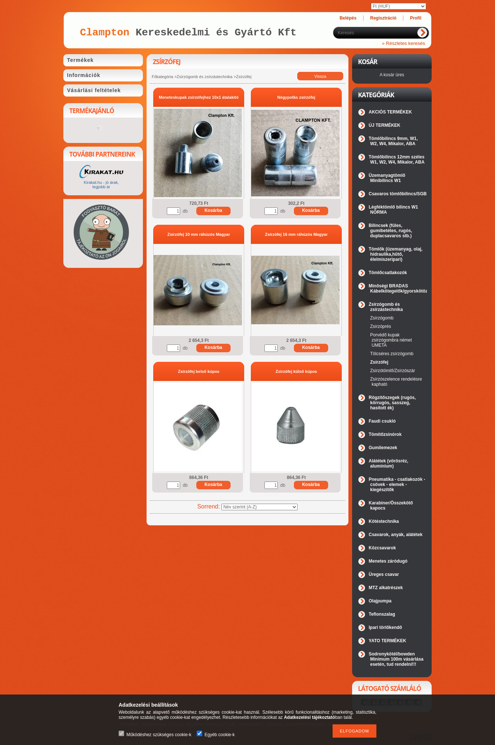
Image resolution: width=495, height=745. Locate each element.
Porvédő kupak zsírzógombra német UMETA (391, 340)
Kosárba (213, 210)
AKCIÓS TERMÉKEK (390, 112)
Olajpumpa (380, 601)
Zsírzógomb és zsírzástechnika (205, 76)
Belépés (348, 18)
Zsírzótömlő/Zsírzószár (392, 370)
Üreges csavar (384, 574)
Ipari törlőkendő (385, 627)
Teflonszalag (382, 614)
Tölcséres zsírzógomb (391, 353)
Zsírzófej (379, 362)
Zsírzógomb (381, 318)
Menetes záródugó (388, 561)
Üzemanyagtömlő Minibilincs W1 (387, 178)
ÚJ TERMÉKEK (384, 125)
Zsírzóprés (380, 326)
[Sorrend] (259, 507)
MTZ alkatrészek (386, 587)
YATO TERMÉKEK (387, 640)
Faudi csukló (382, 421)
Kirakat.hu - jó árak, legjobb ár (101, 184)
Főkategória (162, 76)
